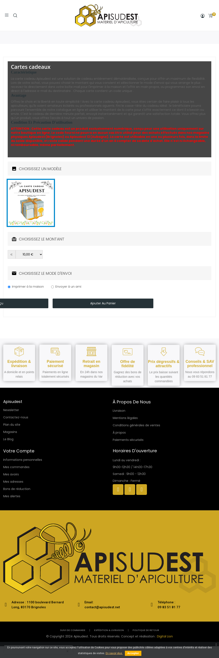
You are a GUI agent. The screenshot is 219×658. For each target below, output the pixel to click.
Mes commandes (16, 467)
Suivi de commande (72, 630)
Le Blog (8, 439)
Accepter (133, 653)
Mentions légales (125, 418)
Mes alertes (11, 496)
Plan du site (11, 424)
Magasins (10, 432)
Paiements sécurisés (128, 440)
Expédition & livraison (109, 630)
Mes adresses (13, 481)
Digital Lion (165, 636)
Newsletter (11, 410)
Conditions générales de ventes (136, 425)
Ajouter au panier (103, 303)
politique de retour (146, 630)
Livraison (119, 411)
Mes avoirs (11, 474)
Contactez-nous (15, 417)
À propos (119, 432)
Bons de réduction (16, 489)
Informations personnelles (22, 460)
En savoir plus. (114, 653)
